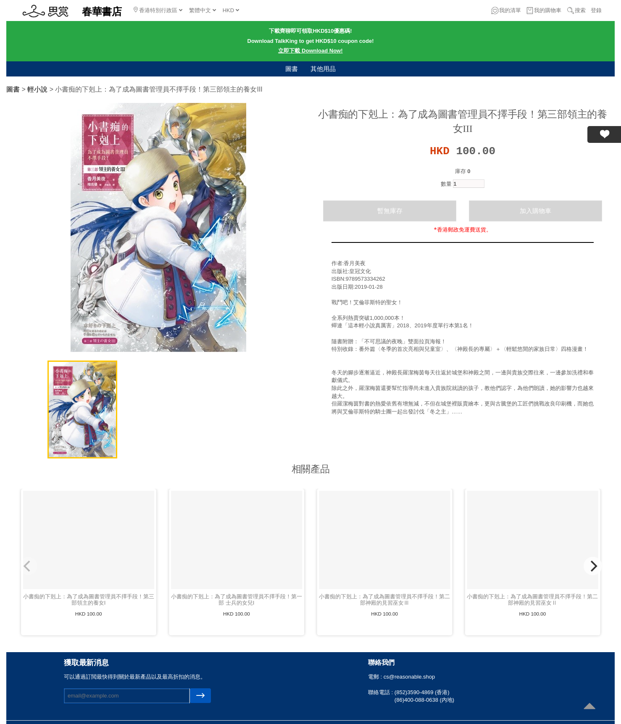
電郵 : (376, 677)
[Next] (593, 566)
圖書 (291, 68)
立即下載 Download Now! (310, 50)
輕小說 (37, 89)
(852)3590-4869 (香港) (422, 692)
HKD (231, 10)
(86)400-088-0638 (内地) (424, 700)
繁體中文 (202, 10)
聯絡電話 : (381, 692)
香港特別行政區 (158, 10)
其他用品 (323, 68)
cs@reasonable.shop (409, 677)
